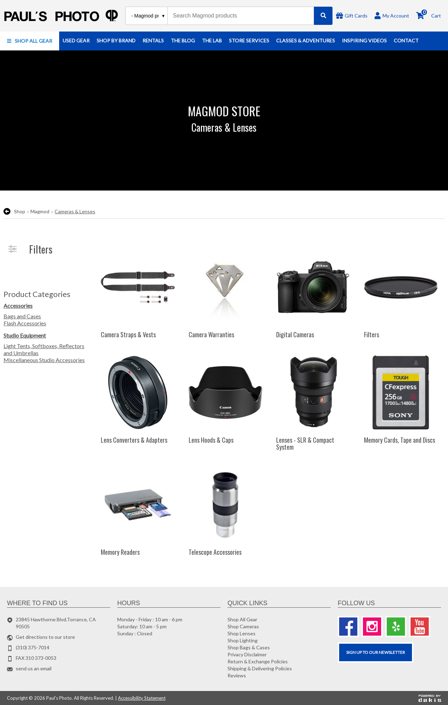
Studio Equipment (25, 335)
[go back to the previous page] (7, 211)
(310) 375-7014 (32, 647)
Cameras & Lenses (75, 211)
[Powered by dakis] (430, 698)
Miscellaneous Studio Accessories (44, 360)
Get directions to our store (45, 637)
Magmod (39, 211)
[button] (29, 41)
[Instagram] (372, 626)
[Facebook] (348, 626)
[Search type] (148, 15)
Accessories (18, 305)
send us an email (33, 668)
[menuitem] (30, 41)
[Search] (323, 16)
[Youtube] (419, 626)
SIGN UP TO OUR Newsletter (375, 652)
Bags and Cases (22, 316)
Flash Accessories (25, 323)
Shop (19, 211)
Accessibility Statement (142, 698)
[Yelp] (395, 626)
